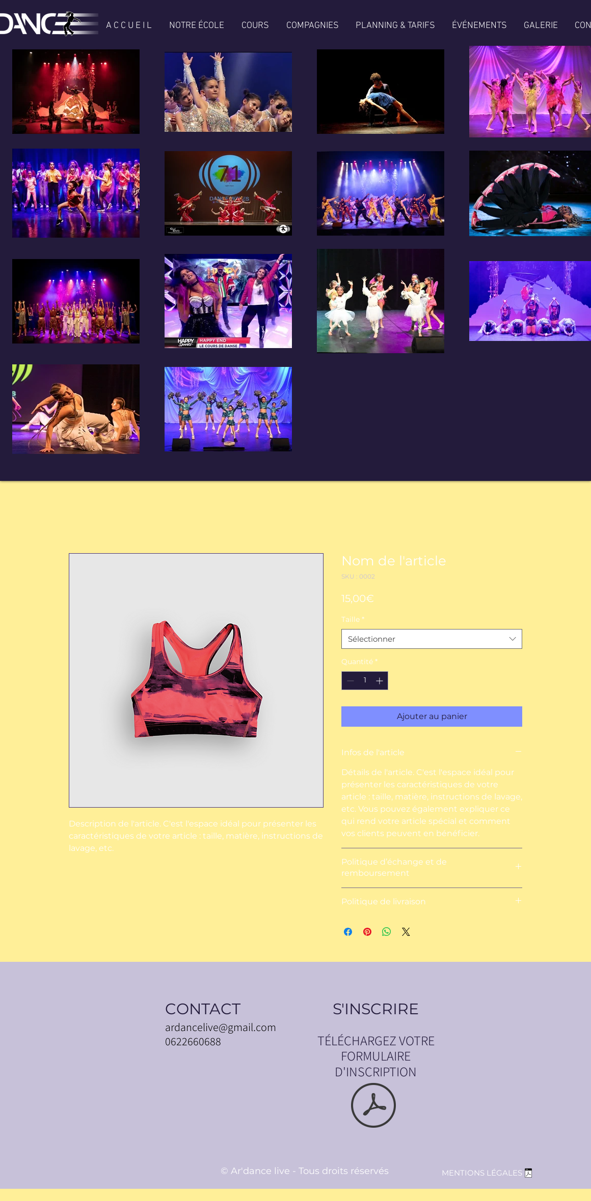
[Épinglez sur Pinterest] (367, 932)
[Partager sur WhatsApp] (387, 932)
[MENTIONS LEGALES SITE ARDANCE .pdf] (528, 1174)
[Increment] (380, 681)
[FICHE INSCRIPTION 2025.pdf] (373, 1106)
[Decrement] (349, 681)
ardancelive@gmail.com (220, 1027)
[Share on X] (406, 932)
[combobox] (431, 639)
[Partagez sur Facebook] (348, 932)
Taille (352, 619)
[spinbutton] (365, 681)
